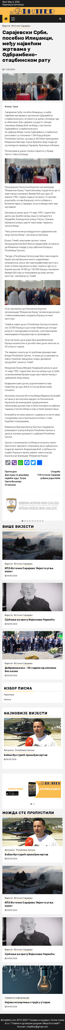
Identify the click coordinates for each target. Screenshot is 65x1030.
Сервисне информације (17, 998)
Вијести (6, 26)
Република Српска (24, 750)
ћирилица (7, 4)
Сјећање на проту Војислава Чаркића (30, 619)
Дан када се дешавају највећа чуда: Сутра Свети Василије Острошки (19, 478)
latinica (7, 699)
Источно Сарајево (21, 26)
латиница (19, 4)
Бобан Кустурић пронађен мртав (25, 755)
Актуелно (9, 750)
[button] (22, 521)
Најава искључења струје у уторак (27, 1002)
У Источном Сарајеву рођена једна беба (46, 474)
